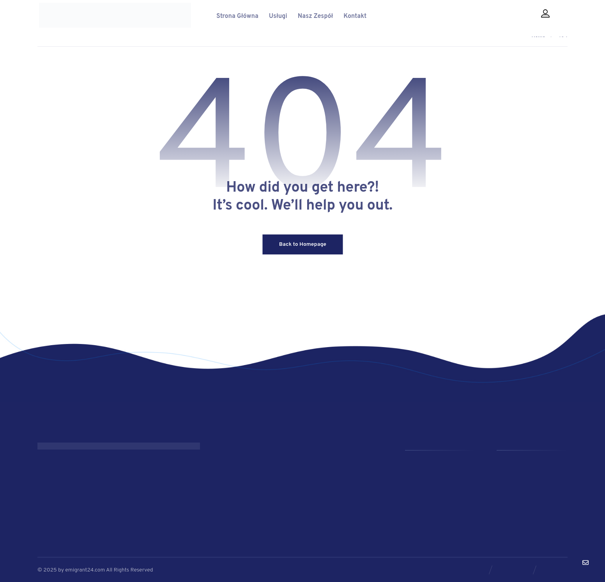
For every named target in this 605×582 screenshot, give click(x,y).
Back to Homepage (302, 245)
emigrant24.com (85, 569)
